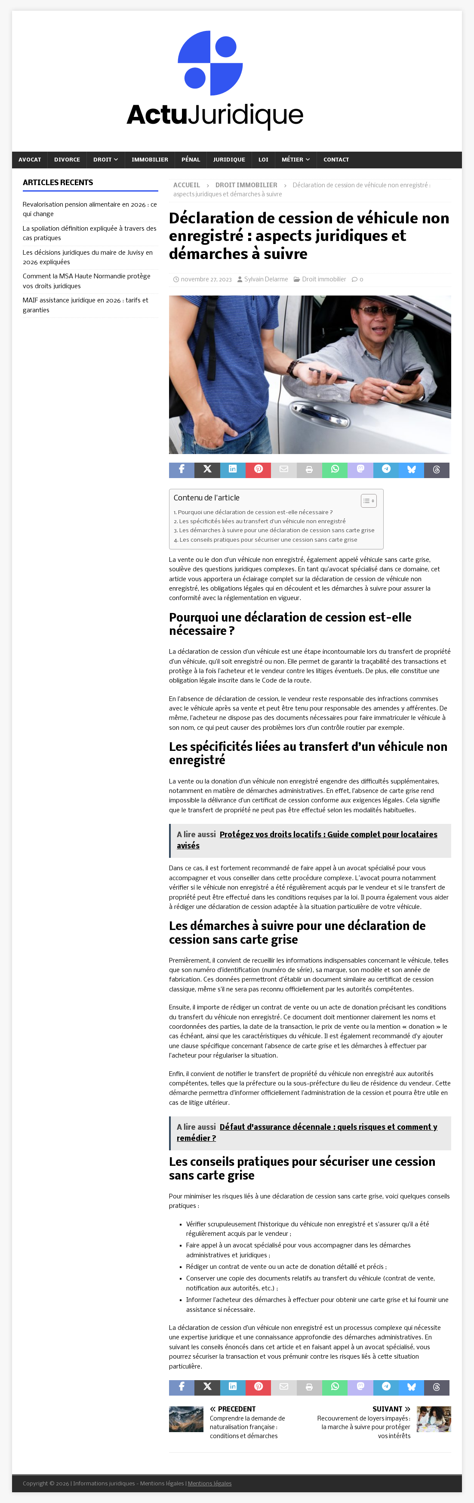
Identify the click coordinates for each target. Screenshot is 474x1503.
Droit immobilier (324, 280)
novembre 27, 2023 (206, 280)
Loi (263, 160)
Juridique (229, 160)
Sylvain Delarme (266, 280)
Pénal (191, 160)
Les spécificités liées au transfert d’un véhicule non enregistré (262, 521)
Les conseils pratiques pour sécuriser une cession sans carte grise (268, 540)
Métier (292, 160)
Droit (102, 160)
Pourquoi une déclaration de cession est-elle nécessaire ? (255, 512)
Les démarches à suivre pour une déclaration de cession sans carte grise (277, 530)
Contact (336, 160)
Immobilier (150, 160)
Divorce (67, 160)
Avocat (29, 160)
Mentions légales (210, 1484)
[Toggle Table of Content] (364, 501)
